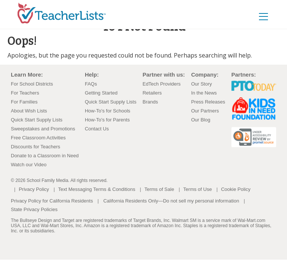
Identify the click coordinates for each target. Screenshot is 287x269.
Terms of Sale (159, 189)
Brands (150, 102)
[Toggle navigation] (271, 11)
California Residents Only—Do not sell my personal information (171, 201)
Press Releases (208, 102)
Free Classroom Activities (38, 137)
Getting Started (101, 93)
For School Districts (32, 84)
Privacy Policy (34, 189)
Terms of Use (197, 189)
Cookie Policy (235, 189)
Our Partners (205, 111)
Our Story (201, 84)
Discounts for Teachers (35, 146)
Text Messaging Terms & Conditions (96, 189)
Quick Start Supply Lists (36, 120)
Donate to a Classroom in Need (44, 155)
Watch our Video (28, 164)
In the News (204, 93)
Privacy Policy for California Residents (52, 201)
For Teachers (25, 93)
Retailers (151, 93)
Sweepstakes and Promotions (43, 129)
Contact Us (97, 129)
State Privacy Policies (34, 209)
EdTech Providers (161, 84)
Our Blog (200, 120)
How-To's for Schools (107, 111)
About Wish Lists (29, 111)
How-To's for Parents (107, 120)
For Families (24, 102)
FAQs (91, 84)
